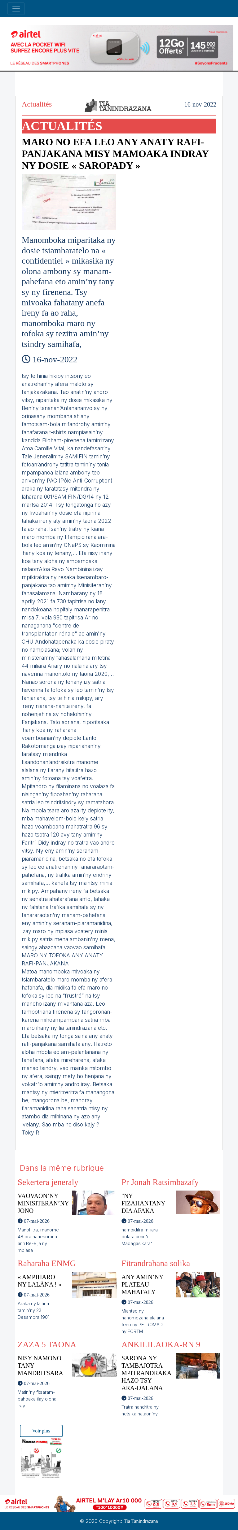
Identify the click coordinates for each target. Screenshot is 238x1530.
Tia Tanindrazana (141, 1521)
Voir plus (41, 1430)
